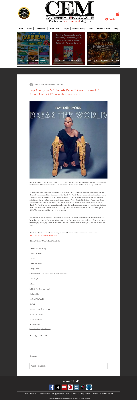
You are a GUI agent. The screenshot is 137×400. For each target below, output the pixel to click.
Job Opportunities (57, 393)
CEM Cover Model (44, 393)
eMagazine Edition (91, 393)
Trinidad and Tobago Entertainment (40, 329)
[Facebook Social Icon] (51, 387)
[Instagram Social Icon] (76, 387)
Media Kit (68, 393)
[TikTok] (82, 387)
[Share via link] (46, 336)
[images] (89, 387)
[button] (117, 14)
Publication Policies (106, 393)
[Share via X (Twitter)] (36, 336)
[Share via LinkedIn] (41, 336)
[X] (57, 387)
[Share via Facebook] (31, 336)
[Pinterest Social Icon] (70, 387)
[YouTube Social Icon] (64, 387)
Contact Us (32, 393)
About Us (76, 393)
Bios (26, 393)
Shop (82, 393)
